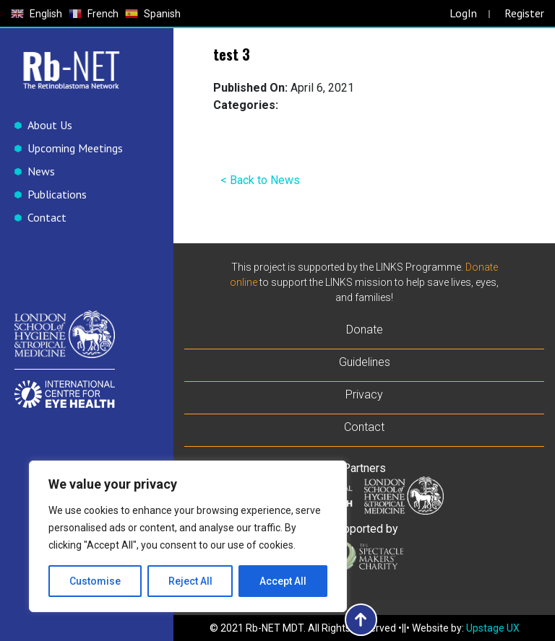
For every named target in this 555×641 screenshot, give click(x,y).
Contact (46, 217)
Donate (364, 329)
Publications (57, 194)
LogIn (463, 13)
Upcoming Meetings (75, 148)
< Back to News (260, 180)
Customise (95, 581)
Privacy (364, 394)
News (41, 171)
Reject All (190, 581)
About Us (49, 125)
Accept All (282, 581)
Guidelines (364, 362)
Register (524, 13)
